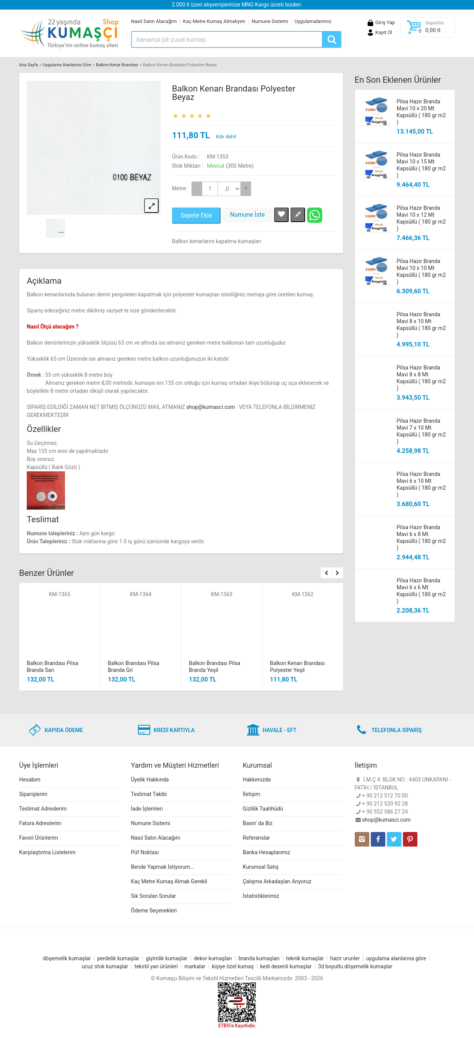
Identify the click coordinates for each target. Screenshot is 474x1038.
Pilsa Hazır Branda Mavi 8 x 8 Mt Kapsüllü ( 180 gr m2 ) (421, 378)
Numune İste (247, 214)
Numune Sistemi (270, 21)
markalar (194, 966)
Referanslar (256, 838)
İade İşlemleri (147, 809)
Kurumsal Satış (261, 867)
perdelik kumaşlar (118, 958)
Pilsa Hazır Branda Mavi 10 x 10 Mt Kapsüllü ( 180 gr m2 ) (421, 271)
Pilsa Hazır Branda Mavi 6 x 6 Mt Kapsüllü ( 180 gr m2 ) (421, 590)
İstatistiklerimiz (261, 896)
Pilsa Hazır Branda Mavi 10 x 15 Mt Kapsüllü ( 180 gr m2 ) (421, 165)
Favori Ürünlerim (38, 838)
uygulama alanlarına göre (396, 958)
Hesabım (30, 779)
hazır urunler (345, 958)
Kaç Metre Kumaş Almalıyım (214, 21)
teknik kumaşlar (305, 958)
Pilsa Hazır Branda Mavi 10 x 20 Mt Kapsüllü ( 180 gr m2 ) (421, 111)
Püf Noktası (145, 852)
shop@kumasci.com (211, 407)
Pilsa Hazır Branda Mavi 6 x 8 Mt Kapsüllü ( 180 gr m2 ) (421, 537)
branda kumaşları (259, 958)
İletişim (251, 794)
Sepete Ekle (196, 215)
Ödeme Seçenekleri (154, 910)
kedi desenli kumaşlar (286, 966)
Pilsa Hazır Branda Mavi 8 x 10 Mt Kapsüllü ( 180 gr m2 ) (421, 324)
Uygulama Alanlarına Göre (67, 64)
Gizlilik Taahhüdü (263, 809)
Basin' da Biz (258, 823)
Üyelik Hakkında (150, 779)
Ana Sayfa (28, 64)
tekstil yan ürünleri (156, 966)
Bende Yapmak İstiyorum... (163, 867)
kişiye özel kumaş (233, 966)
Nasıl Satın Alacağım (154, 21)
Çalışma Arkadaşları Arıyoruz (277, 881)
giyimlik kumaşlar (166, 958)
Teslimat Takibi (149, 794)
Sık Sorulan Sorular (153, 896)
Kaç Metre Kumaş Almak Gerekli (169, 881)
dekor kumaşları (213, 958)
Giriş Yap (381, 22)
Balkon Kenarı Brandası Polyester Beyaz (233, 93)
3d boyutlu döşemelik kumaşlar (355, 966)
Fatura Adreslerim (40, 823)
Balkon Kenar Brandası (117, 64)
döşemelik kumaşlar (67, 958)
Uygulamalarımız (312, 21)
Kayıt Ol (379, 32)
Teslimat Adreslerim (43, 809)
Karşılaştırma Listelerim (47, 852)
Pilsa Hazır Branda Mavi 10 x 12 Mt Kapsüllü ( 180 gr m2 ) (421, 218)
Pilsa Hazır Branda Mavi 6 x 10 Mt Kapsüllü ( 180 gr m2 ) (421, 484)
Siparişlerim (33, 794)
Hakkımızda (257, 779)
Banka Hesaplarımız (266, 852)
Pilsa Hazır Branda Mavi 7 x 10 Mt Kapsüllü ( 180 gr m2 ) (421, 431)
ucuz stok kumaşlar (105, 966)
